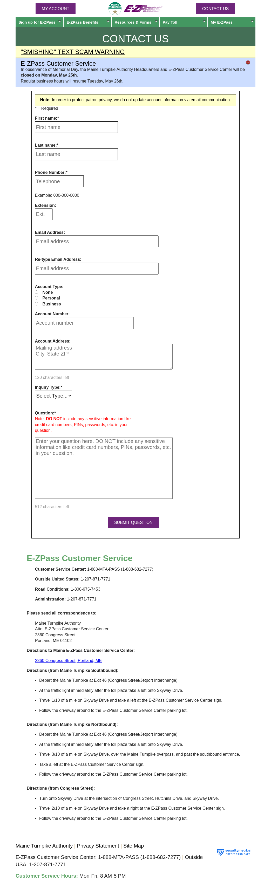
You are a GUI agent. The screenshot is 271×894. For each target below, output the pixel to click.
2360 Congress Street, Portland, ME (68, 660)
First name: (46, 118)
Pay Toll (183, 22)
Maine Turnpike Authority (44, 846)
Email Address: (50, 232)
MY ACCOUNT (55, 8)
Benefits (87, 22)
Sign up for (39, 22)
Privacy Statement (98, 846)
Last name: (46, 145)
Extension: (45, 205)
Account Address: (52, 341)
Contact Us (215, 8)
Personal (51, 298)
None (47, 292)
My (232, 22)
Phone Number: (50, 172)
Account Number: (52, 314)
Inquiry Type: (47, 387)
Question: (44, 413)
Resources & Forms (135, 22)
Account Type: (49, 286)
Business (51, 304)
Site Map (133, 846)
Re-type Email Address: (58, 259)
